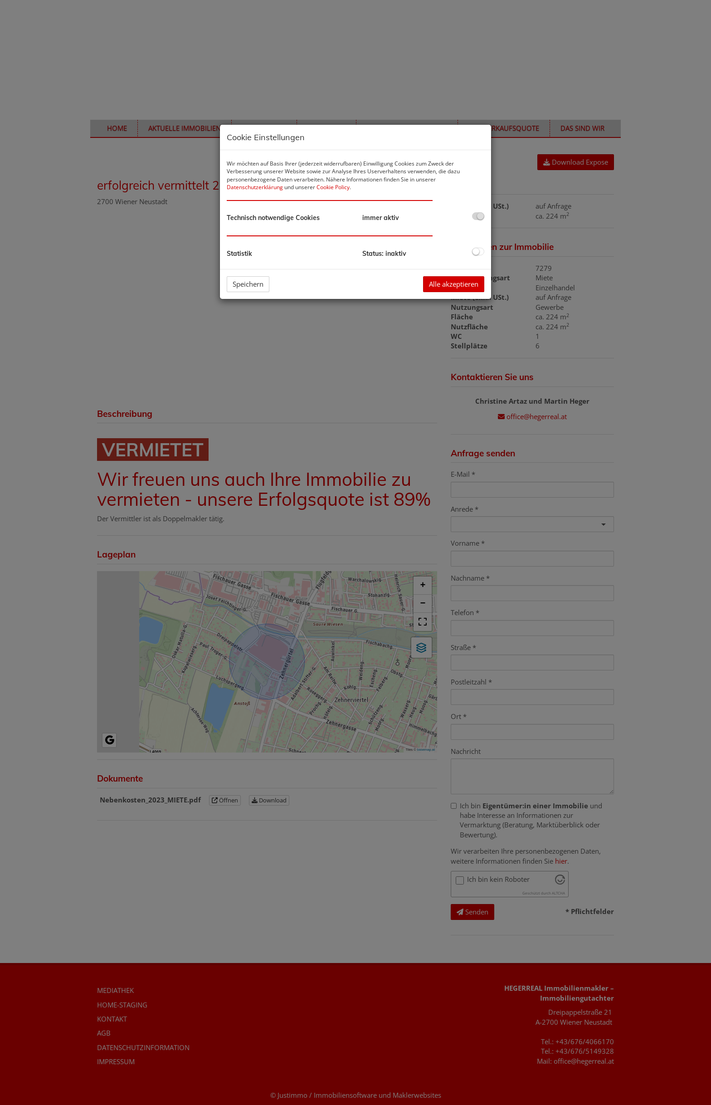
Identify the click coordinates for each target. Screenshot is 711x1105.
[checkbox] (478, 216)
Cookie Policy (333, 187)
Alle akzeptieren (453, 283)
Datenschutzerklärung (255, 187)
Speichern (248, 283)
